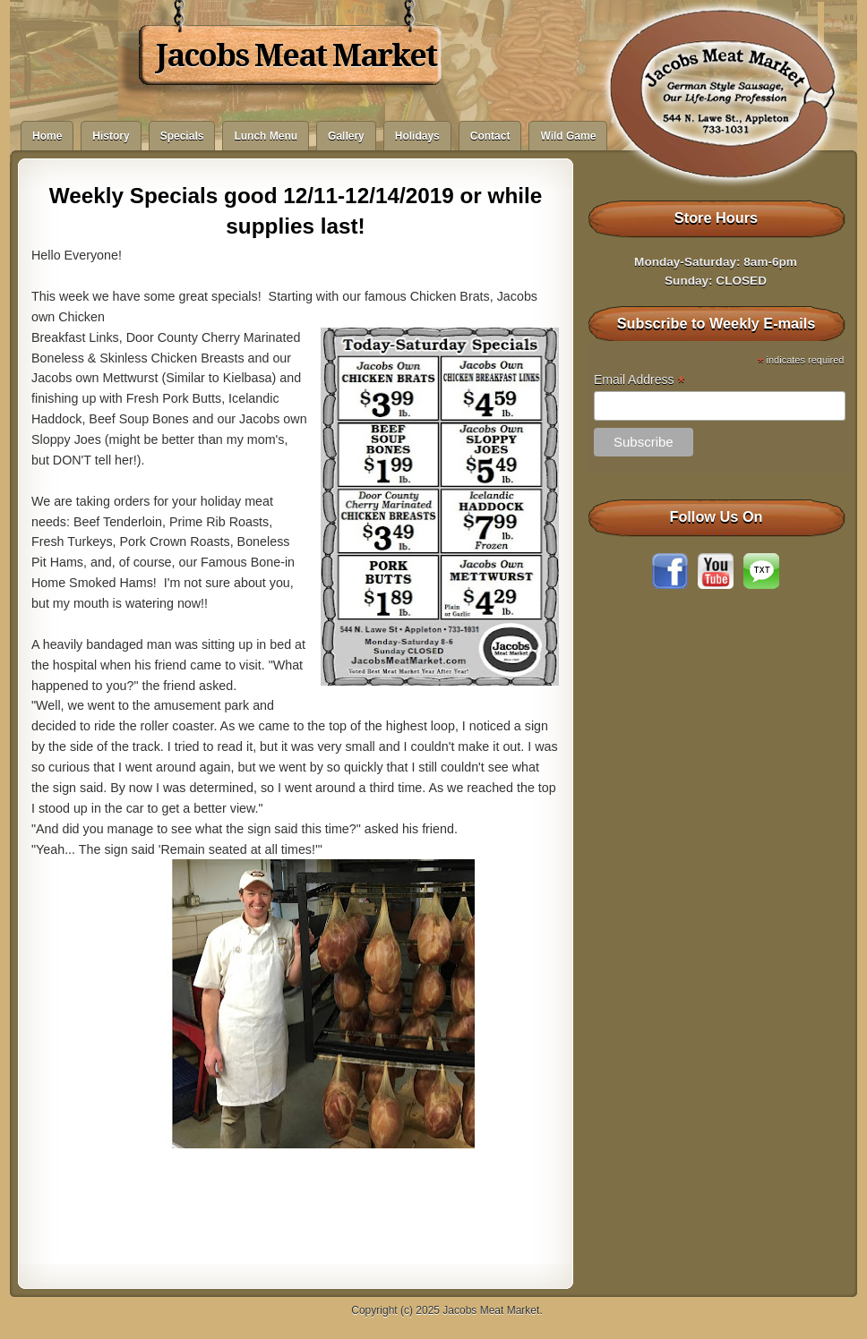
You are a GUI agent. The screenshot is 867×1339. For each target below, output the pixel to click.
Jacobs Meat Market (296, 55)
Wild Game (568, 136)
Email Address (639, 379)
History (110, 136)
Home (47, 136)
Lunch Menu (265, 136)
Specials (182, 136)
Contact (490, 136)
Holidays (417, 136)
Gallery (346, 136)
